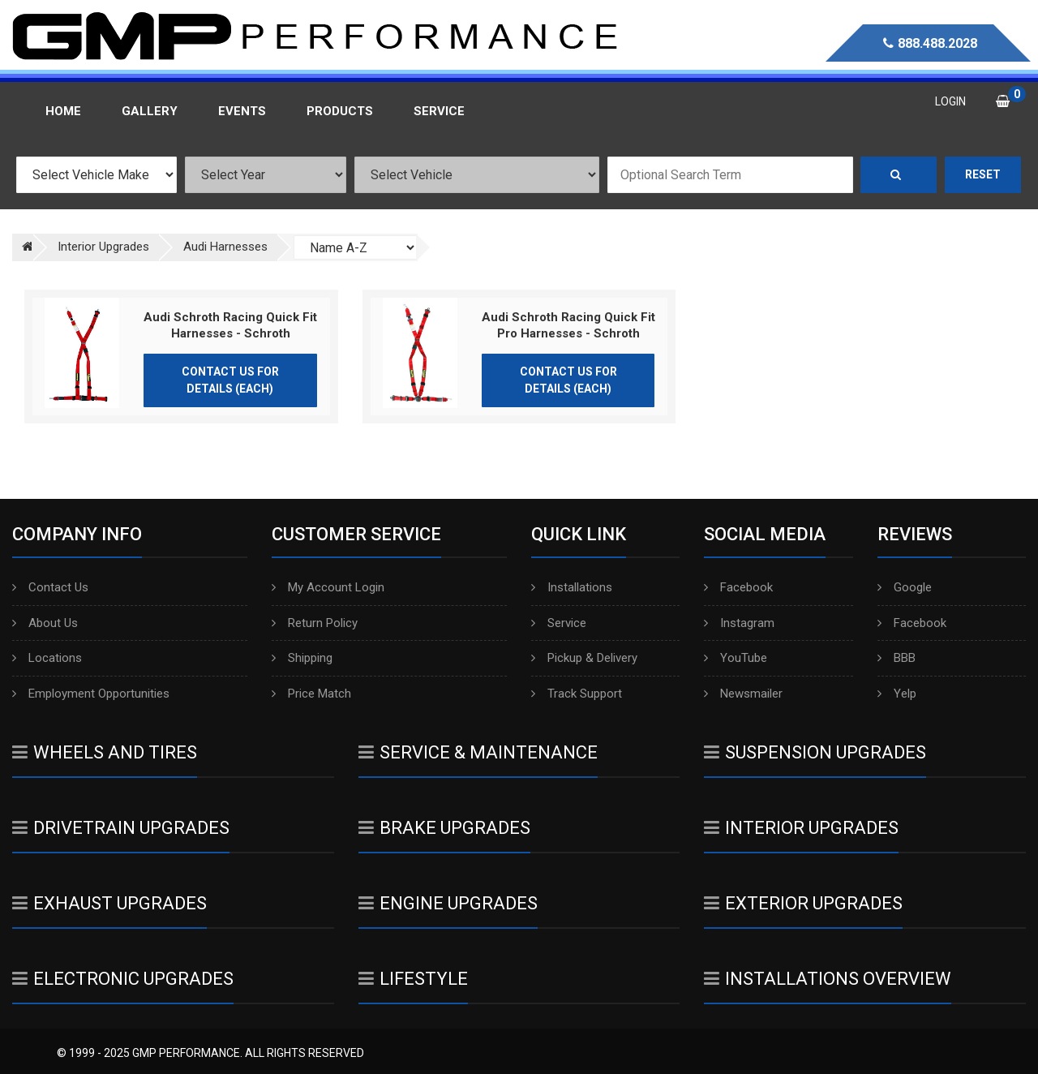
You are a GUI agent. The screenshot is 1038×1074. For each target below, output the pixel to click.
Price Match (311, 693)
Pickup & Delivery (584, 658)
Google (904, 587)
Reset (983, 174)
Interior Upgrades (801, 828)
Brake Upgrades (444, 828)
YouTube (735, 658)
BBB (896, 658)
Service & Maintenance (478, 752)
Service (558, 623)
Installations (571, 587)
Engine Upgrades (448, 903)
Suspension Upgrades (815, 752)
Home (63, 111)
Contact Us (50, 587)
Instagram (739, 623)
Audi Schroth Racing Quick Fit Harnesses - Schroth (230, 325)
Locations (47, 658)
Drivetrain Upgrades (120, 828)
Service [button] (439, 111)
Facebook (738, 587)
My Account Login (328, 587)
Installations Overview (827, 979)
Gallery (150, 111)
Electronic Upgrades (123, 979)
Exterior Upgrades (803, 903)
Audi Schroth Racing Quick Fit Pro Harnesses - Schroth (568, 325)
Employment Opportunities (90, 693)
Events (242, 111)
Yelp (896, 693)
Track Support (576, 693)
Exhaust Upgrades (109, 903)
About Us (45, 623)
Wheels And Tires (104, 752)
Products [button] (340, 111)
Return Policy (315, 623)
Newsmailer (743, 693)
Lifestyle (413, 979)
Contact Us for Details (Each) (230, 380)
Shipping (302, 658)
